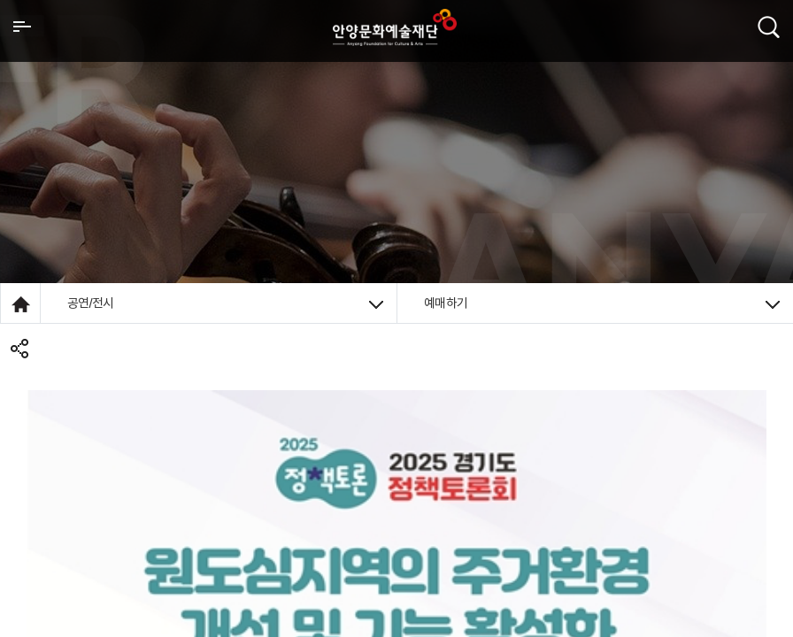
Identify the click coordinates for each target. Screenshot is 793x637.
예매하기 (602, 303)
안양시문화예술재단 (395, 27)
